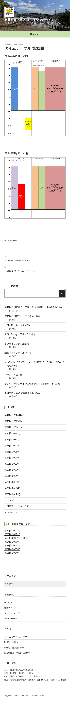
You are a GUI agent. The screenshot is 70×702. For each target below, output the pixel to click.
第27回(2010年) (12, 530)
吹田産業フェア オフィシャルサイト (29, 19)
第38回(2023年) (12, 433)
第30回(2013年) (12, 482)
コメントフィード (12, 613)
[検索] (62, 293)
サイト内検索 (11, 286)
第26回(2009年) (12, 534)
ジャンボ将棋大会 (13, 374)
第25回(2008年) (12, 538)
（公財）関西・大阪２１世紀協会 (51, 680)
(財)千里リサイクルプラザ (15, 637)
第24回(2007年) (12, 542)
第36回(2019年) (12, 445)
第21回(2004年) (12, 553)
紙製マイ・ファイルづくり (17, 352)
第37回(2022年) (12, 439)
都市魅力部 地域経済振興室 (17, 653)
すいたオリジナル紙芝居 (16, 343)
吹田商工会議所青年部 (14, 648)
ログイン (8, 602)
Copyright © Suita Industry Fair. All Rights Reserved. (24, 696)
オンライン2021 (12, 512)
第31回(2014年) (13, 240)
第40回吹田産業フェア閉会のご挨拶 (22, 316)
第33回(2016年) (12, 464)
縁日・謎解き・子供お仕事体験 (20, 334)
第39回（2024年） (13, 427)
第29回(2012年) (12, 488)
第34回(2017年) (12, 457)
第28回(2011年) (12, 494)
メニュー (35, 34)
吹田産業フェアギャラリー (17, 506)
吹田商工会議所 (11, 642)
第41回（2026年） (13, 415)
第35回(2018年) (12, 452)
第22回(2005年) (12, 549)
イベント (8, 500)
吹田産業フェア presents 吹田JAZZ (22, 393)
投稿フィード (10, 608)
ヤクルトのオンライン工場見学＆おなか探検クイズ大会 (32, 383)
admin (20, 44)
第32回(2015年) (12, 470)
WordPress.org (10, 619)
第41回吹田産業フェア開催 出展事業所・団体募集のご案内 (33, 307)
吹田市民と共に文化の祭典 (17, 325)
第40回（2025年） (13, 421)
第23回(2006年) (12, 545)
